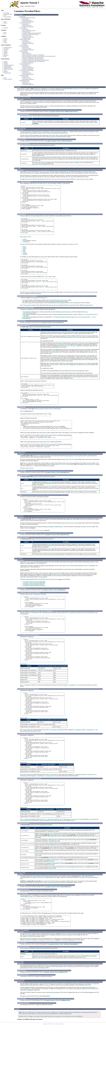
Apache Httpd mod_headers (82, 179)
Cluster (5, 42)
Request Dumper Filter (25, 63)
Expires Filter (23, 27)
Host (5, 41)
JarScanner (6, 48)
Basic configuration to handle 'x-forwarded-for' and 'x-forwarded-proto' (39, 56)
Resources (6, 55)
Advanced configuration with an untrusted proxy (34, 61)
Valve (5, 56)
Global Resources (8, 47)
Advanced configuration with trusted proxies (33, 58)
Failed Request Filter (25, 80)
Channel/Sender (7, 66)
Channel (6, 63)
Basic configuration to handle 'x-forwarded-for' (33, 54)
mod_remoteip (30, 585)
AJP (5, 33)
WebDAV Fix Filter (24, 75)
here (57, 1064)
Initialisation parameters (28, 21)
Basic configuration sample (29, 30)
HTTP (5, 32)
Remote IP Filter (24, 51)
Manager (6, 52)
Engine (5, 40)
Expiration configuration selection (30, 34)
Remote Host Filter (24, 45)
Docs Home (6, 12)
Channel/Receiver (8, 67)
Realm (5, 53)
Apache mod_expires (44, 171)
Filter (5, 77)
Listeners (6, 50)
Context (5, 38)
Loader (5, 51)
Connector (47, 1036)
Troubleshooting (26, 38)
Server (5, 21)
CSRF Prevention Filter (25, 22)
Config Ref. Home (8, 14)
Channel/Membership (9, 65)
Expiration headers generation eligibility (32, 33)
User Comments (7, 16)
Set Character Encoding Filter (27, 70)
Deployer (6, 71)
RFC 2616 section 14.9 (54, 179)
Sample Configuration (28, 69)
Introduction (23, 16)
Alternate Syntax (27, 31)
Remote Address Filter (25, 39)
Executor (6, 27)
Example (25, 44)
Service (5, 22)
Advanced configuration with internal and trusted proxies (36, 60)
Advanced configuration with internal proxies (33, 57)
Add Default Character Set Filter (27, 17)
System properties (8, 79)
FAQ (5, 15)
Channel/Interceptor (8, 69)
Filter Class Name (27, 20)
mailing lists (58, 1067)
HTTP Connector (39, 553)
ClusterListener (7, 72)
